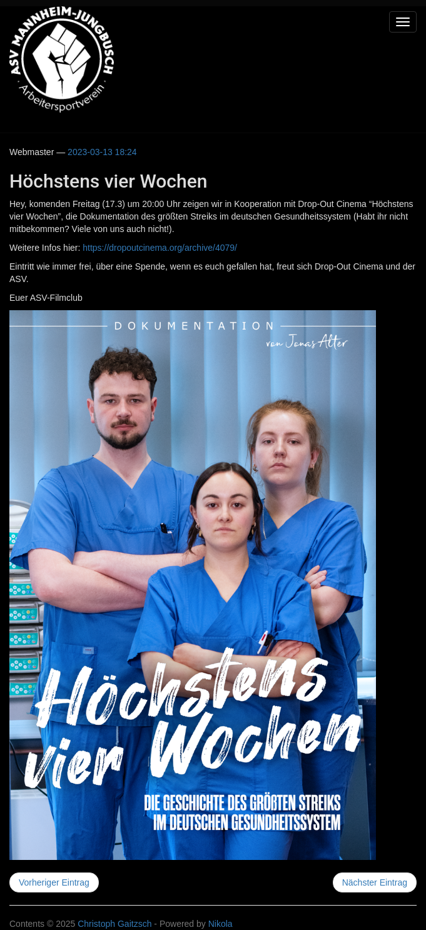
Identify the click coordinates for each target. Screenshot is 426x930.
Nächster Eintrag (374, 882)
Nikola (220, 924)
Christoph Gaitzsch (114, 924)
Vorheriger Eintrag (54, 882)
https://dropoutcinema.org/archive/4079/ (160, 248)
